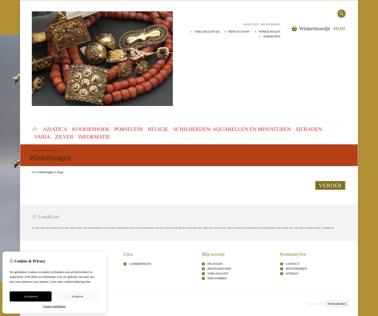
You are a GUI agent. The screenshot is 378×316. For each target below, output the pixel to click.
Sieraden (309, 129)
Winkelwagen (269, 31)
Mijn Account (239, 31)
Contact (292, 264)
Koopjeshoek (90, 129)
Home (36, 129)
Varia (42, 137)
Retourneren (296, 268)
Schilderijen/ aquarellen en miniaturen (232, 129)
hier (88, 281)
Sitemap (292, 273)
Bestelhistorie (219, 268)
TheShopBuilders (337, 303)
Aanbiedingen (140, 264)
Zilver (64, 137)
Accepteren (30, 296)
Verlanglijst (218, 273)
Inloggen (250, 24)
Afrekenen (271, 36)
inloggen (215, 264)
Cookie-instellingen (54, 306)
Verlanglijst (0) (206, 31)
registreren (270, 24)
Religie (158, 129)
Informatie (94, 137)
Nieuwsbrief (217, 278)
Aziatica (55, 129)
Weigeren (77, 296)
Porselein (128, 129)
